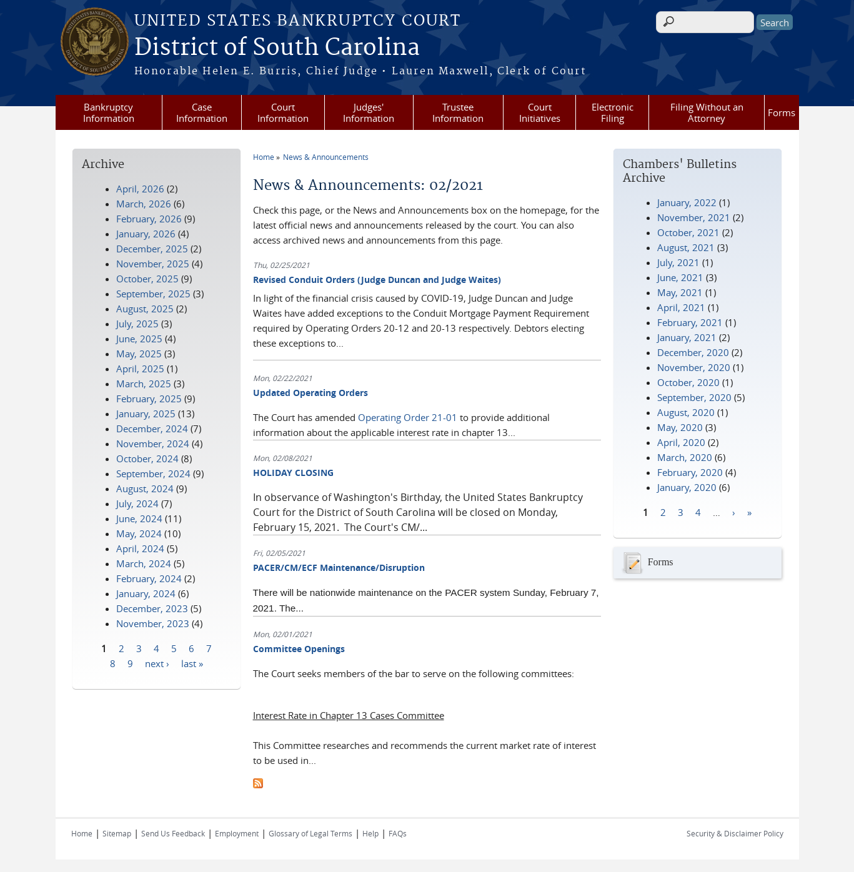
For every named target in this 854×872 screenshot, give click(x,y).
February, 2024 (149, 578)
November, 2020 (693, 367)
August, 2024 (145, 488)
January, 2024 (146, 593)
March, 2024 (143, 563)
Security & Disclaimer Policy (735, 833)
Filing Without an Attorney (706, 112)
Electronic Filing (612, 112)
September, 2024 (153, 473)
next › (157, 662)
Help (370, 833)
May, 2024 (139, 533)
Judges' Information (368, 112)
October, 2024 (147, 458)
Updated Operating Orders (310, 393)
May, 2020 (680, 427)
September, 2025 (153, 293)
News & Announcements (326, 157)
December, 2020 (693, 352)
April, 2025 (140, 368)
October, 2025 (147, 278)
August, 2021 (686, 247)
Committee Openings (299, 649)
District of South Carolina (277, 48)
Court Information (283, 112)
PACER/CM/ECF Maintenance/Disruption (339, 567)
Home (263, 157)
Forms (781, 112)
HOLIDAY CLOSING (293, 472)
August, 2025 (145, 308)
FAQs (398, 833)
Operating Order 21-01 (407, 417)
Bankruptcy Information (108, 112)
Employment (237, 833)
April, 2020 (681, 442)
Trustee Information (458, 112)
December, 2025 (152, 248)
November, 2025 (152, 263)
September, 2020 (694, 397)
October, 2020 (688, 382)
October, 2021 (688, 232)
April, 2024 (140, 548)
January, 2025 (146, 413)
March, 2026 (143, 203)
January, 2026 (146, 233)
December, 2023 (152, 608)
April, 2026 (140, 188)
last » (192, 662)
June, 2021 (680, 277)
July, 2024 (137, 503)
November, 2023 (152, 623)
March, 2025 (143, 383)
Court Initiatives (539, 112)
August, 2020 (686, 412)
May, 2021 (680, 292)
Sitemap (116, 833)
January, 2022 (687, 202)
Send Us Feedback (173, 833)
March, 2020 (684, 457)
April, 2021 (681, 307)
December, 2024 (152, 428)
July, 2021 (678, 262)
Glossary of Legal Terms (310, 833)
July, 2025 (137, 323)
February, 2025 (149, 398)
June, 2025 (139, 338)
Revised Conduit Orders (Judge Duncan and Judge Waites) (377, 279)
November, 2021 (693, 217)
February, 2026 (149, 218)
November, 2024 (152, 443)
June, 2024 (139, 518)
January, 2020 (687, 487)
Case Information (201, 112)
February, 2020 (690, 472)
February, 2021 (690, 322)
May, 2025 (139, 353)
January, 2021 (687, 337)
